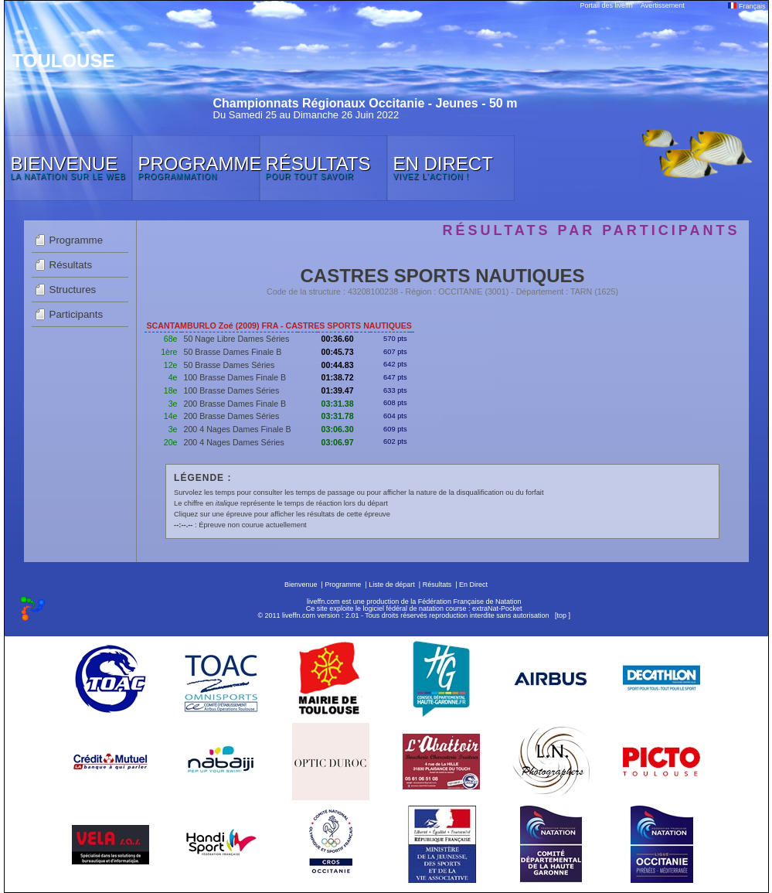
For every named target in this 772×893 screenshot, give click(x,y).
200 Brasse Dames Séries (232, 416)
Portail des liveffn (606, 5)
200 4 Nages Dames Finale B (237, 429)
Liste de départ (392, 584)
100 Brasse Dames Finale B (235, 377)
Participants (76, 314)
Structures (73, 289)
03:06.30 (337, 429)
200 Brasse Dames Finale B (235, 403)
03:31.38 (337, 403)
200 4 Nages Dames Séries (234, 442)
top (561, 615)
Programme (76, 240)
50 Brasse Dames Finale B (233, 351)
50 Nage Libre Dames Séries (237, 338)
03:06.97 (337, 442)
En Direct (473, 584)
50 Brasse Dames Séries (229, 365)
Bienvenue (301, 584)
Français (746, 6)
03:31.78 (337, 416)
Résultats (71, 265)
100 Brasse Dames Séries (232, 390)
